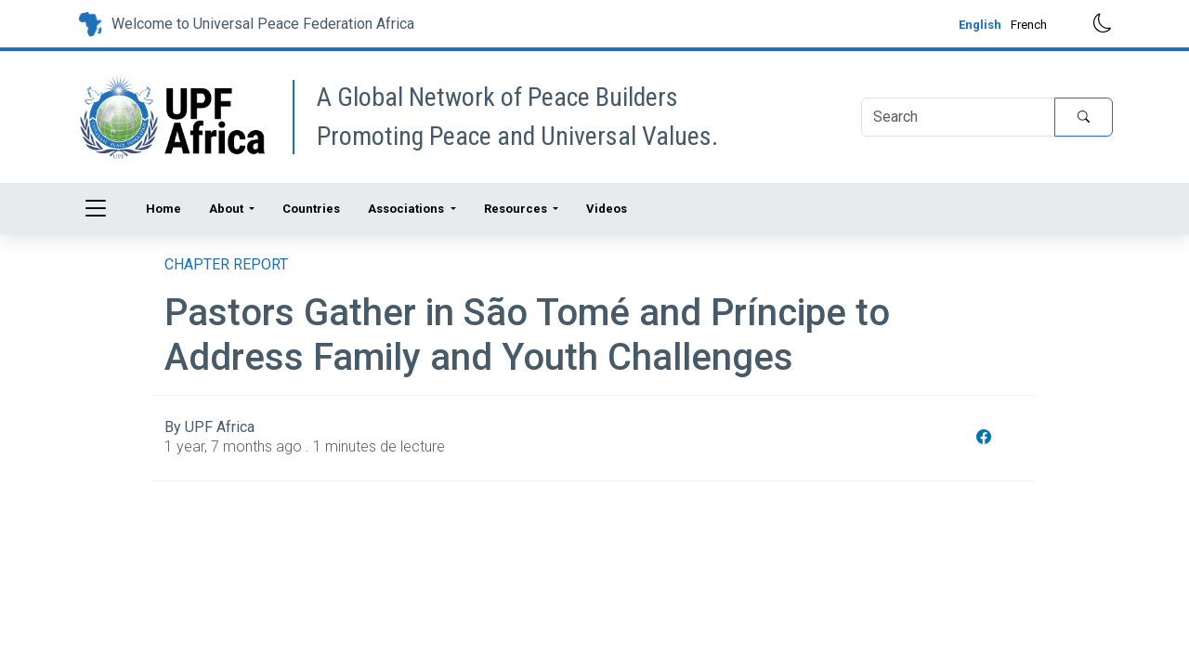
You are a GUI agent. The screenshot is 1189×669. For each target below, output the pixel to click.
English (980, 25)
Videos (606, 209)
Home (163, 209)
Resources (517, 209)
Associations (407, 209)
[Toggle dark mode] (1089, 23)
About (227, 209)
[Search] (958, 117)
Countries (311, 209)
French (1029, 25)
